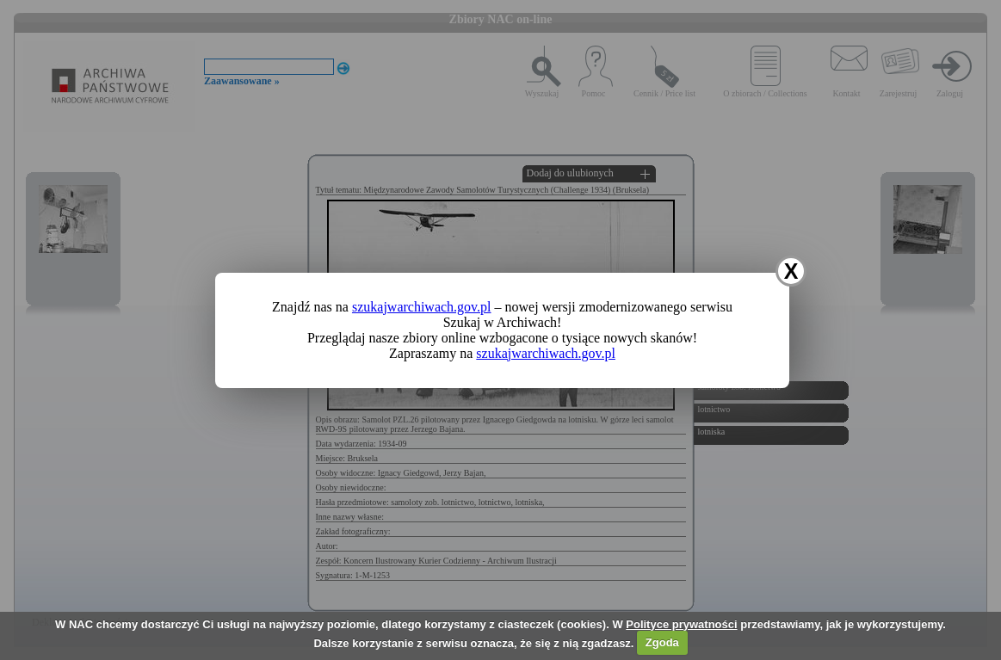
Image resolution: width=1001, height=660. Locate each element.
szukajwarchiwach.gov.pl (421, 306)
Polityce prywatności (681, 624)
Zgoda (662, 642)
